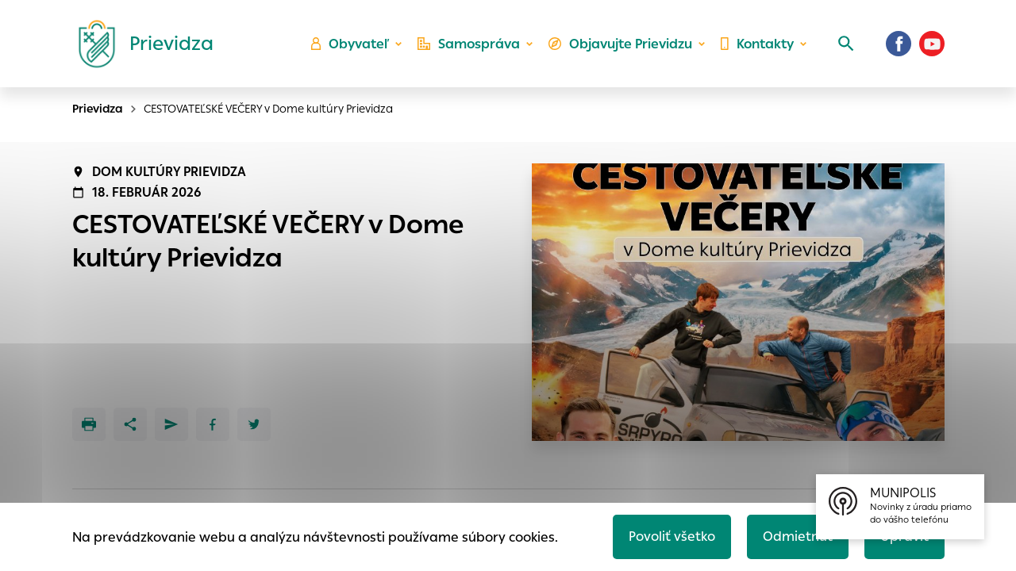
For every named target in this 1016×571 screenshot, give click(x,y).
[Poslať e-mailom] (171, 424)
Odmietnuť (798, 536)
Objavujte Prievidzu (620, 44)
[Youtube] (932, 43)
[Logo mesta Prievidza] (139, 44)
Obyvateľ (350, 44)
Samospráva (469, 44)
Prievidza (97, 109)
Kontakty (757, 44)
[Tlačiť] (89, 424)
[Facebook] (898, 43)
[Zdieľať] (130, 424)
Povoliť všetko (672, 536)
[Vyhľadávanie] (846, 44)
